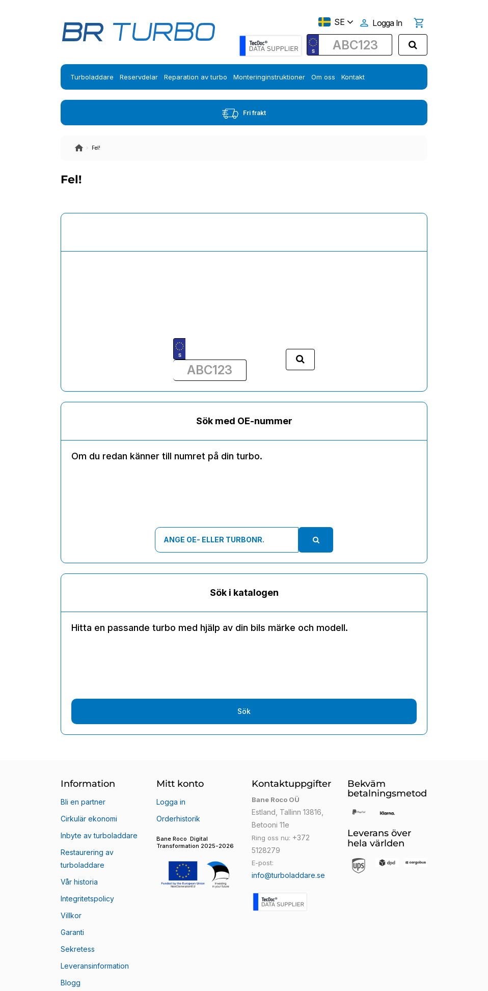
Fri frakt (244, 113)
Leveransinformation (93, 918)
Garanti (72, 893)
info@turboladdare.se (286, 873)
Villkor (70, 881)
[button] (196, 855)
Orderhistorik (177, 812)
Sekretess (76, 905)
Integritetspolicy (86, 869)
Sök (244, 711)
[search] (412, 45)
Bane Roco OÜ (90, 974)
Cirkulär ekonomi (88, 812)
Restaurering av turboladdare (86, 840)
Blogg (69, 930)
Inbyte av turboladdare (97, 824)
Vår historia (79, 856)
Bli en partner (82, 799)
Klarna (71, 942)
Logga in (170, 799)
